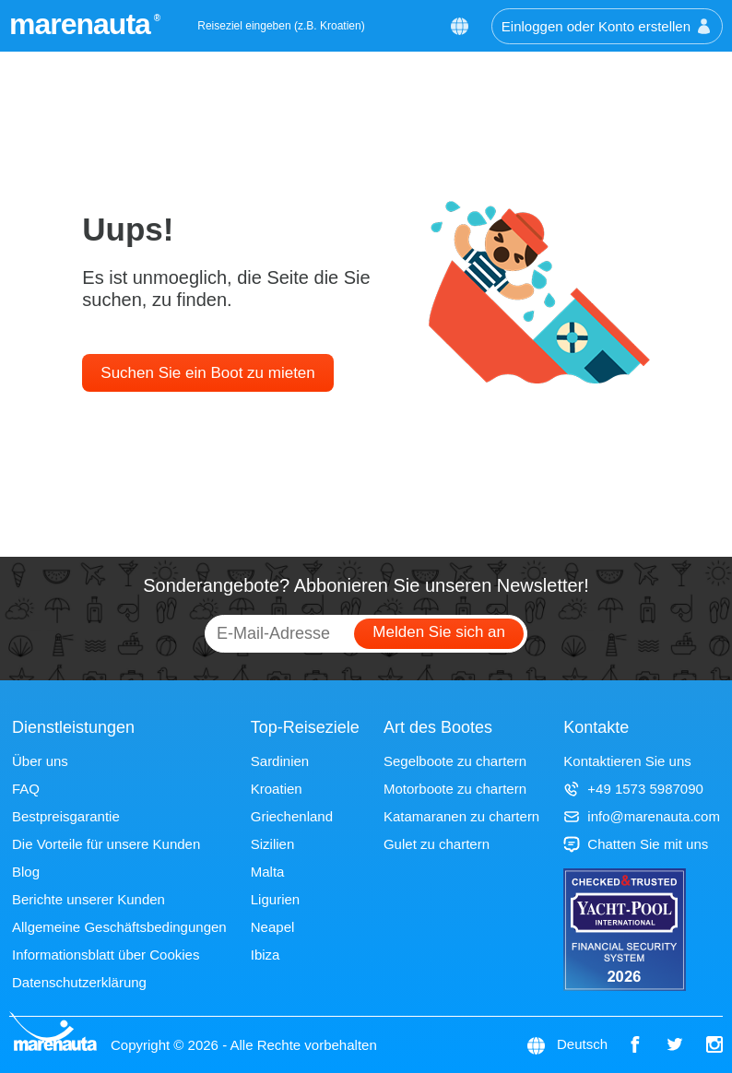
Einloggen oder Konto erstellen (607, 26)
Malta (268, 871)
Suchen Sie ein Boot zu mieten (207, 373)
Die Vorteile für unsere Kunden (106, 844)
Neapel (273, 927)
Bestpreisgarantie (66, 816)
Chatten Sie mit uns (635, 844)
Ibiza (265, 954)
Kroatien (276, 788)
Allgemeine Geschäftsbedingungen (119, 927)
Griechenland (292, 816)
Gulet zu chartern (437, 844)
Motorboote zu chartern (455, 788)
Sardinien (280, 761)
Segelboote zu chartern (455, 761)
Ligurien (275, 899)
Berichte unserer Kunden (88, 899)
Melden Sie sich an (438, 632)
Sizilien (273, 844)
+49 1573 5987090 (633, 788)
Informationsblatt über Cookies (105, 954)
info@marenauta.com (641, 816)
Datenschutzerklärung (79, 982)
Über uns (40, 761)
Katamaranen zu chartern (461, 816)
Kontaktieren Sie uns (627, 761)
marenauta (82, 24)
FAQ (26, 788)
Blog (26, 871)
